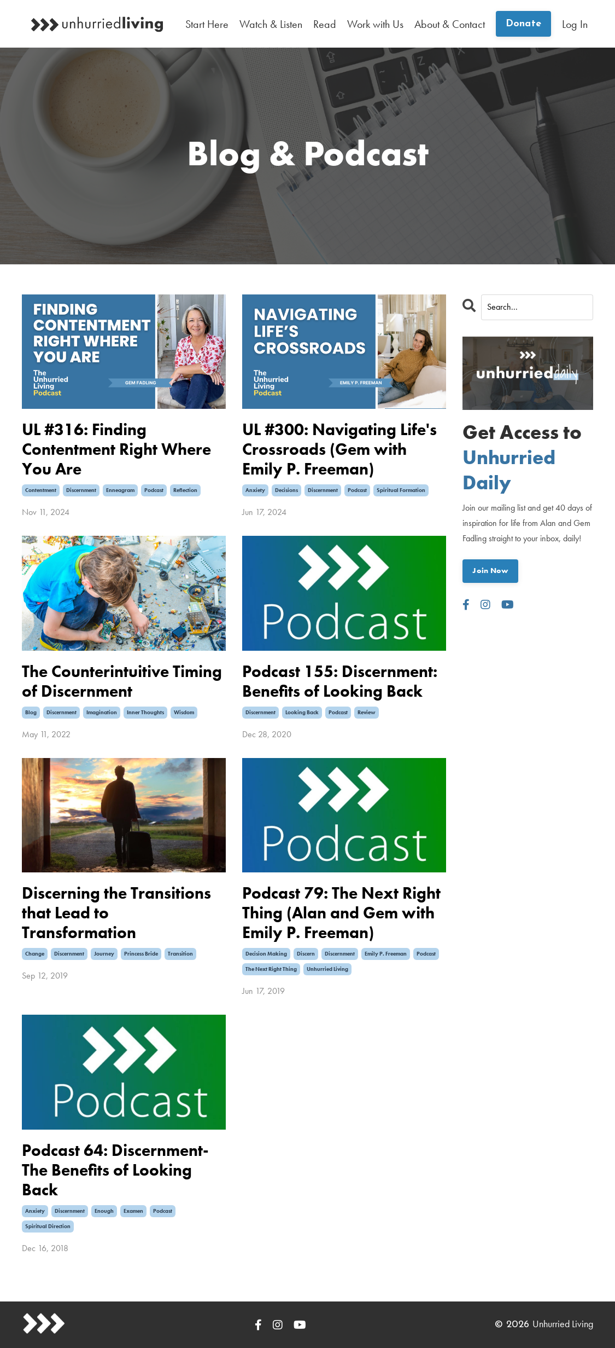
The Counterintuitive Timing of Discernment (122, 681)
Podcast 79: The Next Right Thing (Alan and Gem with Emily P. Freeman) (341, 912)
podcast (153, 490)
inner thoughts (145, 712)
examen (133, 1210)
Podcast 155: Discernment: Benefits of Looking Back (339, 681)
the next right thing (271, 969)
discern (306, 953)
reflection (185, 490)
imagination (101, 712)
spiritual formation (401, 490)
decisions (286, 490)
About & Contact (449, 24)
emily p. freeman (386, 953)
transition (180, 953)
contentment (40, 490)
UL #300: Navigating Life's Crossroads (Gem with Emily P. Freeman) (339, 449)
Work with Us (375, 24)
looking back (302, 712)
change (34, 953)
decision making (266, 953)
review (367, 712)
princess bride (141, 953)
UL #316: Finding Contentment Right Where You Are (116, 449)
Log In (575, 24)
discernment (81, 490)
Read (324, 24)
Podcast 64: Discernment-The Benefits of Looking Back (115, 1170)
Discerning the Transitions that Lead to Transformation (116, 912)
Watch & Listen (270, 24)
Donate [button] (524, 24)
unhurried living (327, 969)
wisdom (184, 712)
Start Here (207, 24)
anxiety (255, 490)
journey (104, 953)
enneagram (120, 490)
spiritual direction (48, 1226)
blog (31, 712)
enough (104, 1210)
